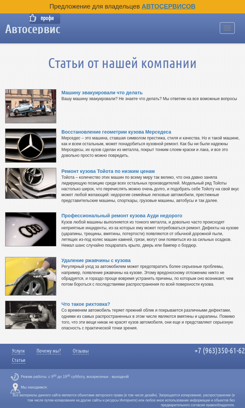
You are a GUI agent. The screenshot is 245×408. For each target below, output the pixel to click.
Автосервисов (169, 6)
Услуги (18, 351)
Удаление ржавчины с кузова (96, 260)
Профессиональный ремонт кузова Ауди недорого (121, 215)
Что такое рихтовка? (85, 304)
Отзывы (81, 351)
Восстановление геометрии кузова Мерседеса (116, 132)
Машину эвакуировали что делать (102, 92)
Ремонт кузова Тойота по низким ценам (108, 171)
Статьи (18, 360)
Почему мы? (49, 351)
